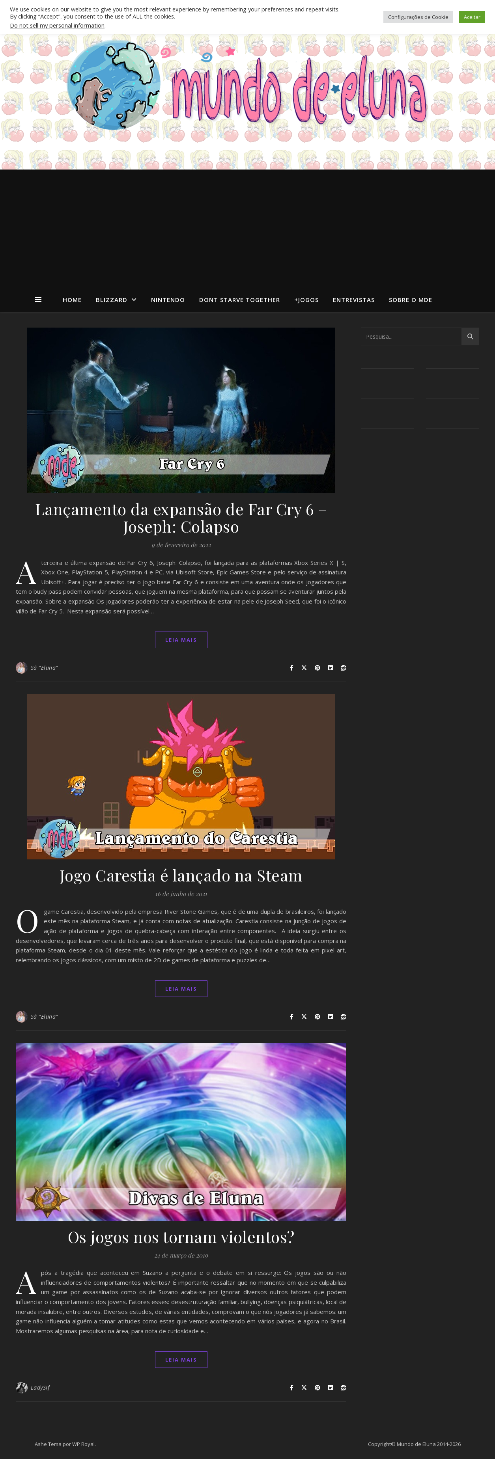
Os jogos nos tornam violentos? (181, 1236)
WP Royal (83, 1444)
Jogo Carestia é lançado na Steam (181, 875)
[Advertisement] (247, 228)
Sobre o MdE (410, 300)
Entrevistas (354, 300)
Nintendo (168, 300)
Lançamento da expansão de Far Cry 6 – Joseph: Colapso (181, 517)
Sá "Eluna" (44, 667)
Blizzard (111, 300)
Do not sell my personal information (57, 25)
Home (72, 300)
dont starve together (239, 300)
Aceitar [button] (472, 16)
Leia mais (181, 639)
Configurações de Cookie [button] (418, 16)
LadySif (40, 1387)
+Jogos (306, 300)
